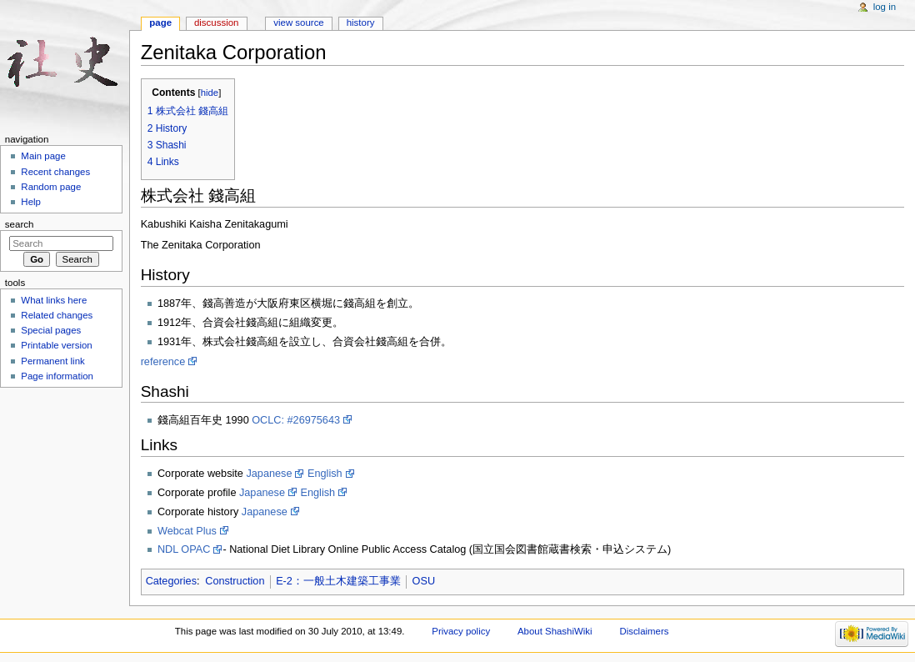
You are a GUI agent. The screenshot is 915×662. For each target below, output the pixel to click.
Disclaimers (643, 631)
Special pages (51, 330)
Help (31, 202)
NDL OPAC (184, 549)
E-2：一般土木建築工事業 (338, 581)
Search (19, 224)
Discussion (216, 23)
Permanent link (52, 361)
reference (163, 362)
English (325, 473)
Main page (43, 156)
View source (298, 23)
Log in (884, 7)
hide (209, 93)
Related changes (56, 315)
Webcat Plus (187, 531)
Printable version (56, 345)
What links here (54, 300)
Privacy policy (461, 631)
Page (160, 23)
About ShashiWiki (555, 631)
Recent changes (55, 172)
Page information (57, 376)
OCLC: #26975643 (296, 420)
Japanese (269, 473)
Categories (171, 581)
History (361, 23)
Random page (51, 187)
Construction (234, 581)
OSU (424, 581)
